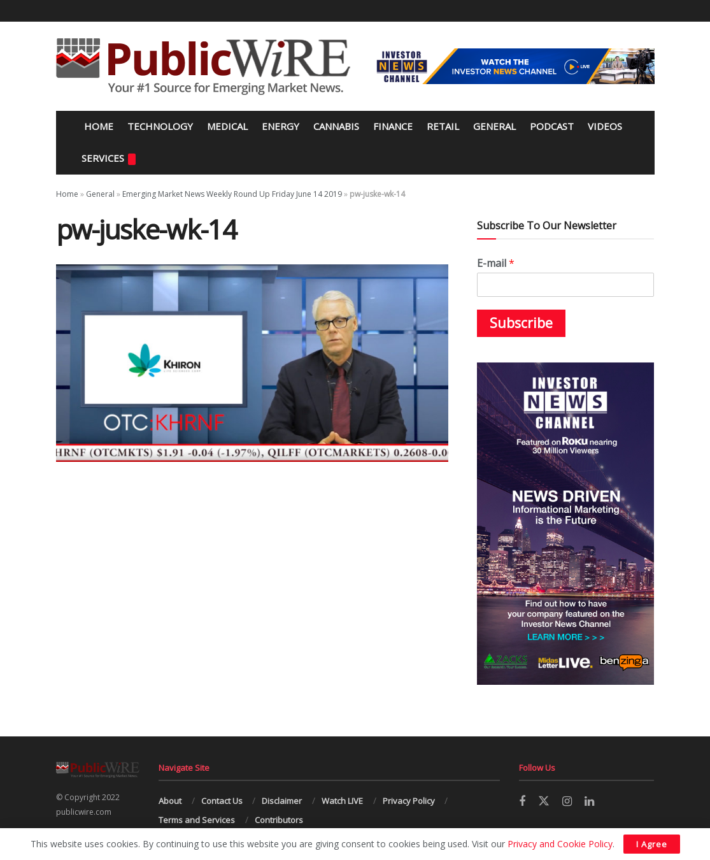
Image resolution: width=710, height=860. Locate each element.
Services (109, 158)
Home (97, 126)
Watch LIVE (342, 800)
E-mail (496, 263)
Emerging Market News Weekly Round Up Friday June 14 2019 (232, 194)
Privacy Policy (409, 800)
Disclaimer (282, 800)
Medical (227, 126)
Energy (280, 126)
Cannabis (336, 126)
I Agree (651, 844)
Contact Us (222, 800)
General (494, 126)
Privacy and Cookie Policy (560, 844)
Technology (160, 126)
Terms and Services (197, 820)
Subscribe (521, 323)
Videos (605, 126)
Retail (443, 126)
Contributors (279, 820)
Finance (393, 126)
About (170, 800)
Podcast (552, 126)
